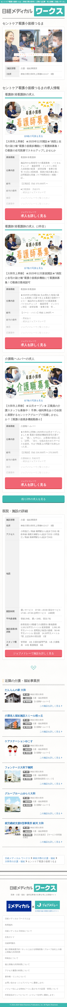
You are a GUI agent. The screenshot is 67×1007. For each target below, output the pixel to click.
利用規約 (9, 925)
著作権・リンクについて (15, 977)
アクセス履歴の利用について (17, 970)
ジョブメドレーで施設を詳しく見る (33, 653)
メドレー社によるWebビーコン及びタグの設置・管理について (31, 989)
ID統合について (11, 958)
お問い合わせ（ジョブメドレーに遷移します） (25, 983)
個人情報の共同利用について (17, 964)
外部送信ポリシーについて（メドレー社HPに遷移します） (30, 995)
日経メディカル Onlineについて (18, 931)
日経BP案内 (10, 943)
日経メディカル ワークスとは (17, 918)
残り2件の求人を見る (33, 499)
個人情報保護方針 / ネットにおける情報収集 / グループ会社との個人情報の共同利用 (33, 950)
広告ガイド (9, 937)
